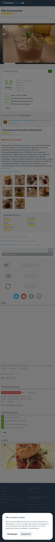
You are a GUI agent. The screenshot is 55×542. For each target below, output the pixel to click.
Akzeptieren (25, 534)
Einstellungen (12, 534)
